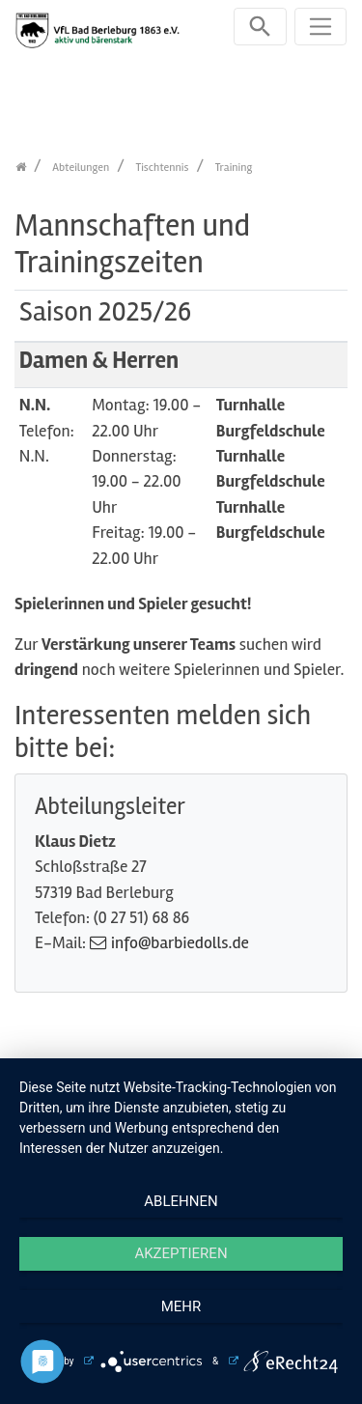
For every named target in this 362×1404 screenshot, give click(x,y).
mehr (181, 1306)
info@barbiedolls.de (180, 943)
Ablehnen (180, 1201)
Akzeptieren (180, 1253)
